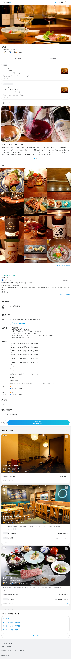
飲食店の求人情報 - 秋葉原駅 (11, 622)
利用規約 (3, 651)
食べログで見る (64, 294)
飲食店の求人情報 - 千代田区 (11, 626)
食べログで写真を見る (62, 265)
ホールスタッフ (12, 476)
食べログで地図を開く (20, 323)
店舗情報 (53, 58)
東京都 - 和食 (7, 618)
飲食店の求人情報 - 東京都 (10, 630)
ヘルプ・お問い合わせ (7, 646)
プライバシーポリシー (12, 651)
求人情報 (18, 58)
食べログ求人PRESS (6, 643)
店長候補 (10, 538)
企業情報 (22, 651)
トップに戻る (35, 635)
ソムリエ (6, 68)
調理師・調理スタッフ (13, 594)
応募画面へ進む (38, 422)
